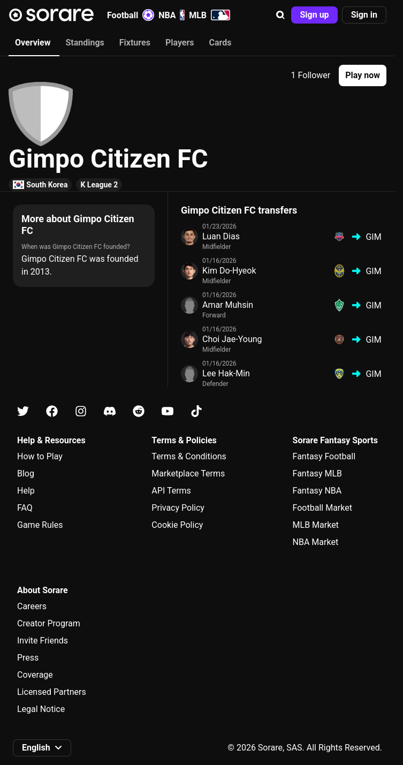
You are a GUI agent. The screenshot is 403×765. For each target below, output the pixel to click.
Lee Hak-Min (226, 373)
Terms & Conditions (188, 456)
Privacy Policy (177, 508)
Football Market (322, 508)
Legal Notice (41, 709)
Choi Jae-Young (232, 339)
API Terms (171, 491)
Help (26, 491)
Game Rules (40, 525)
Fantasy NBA (317, 491)
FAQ (25, 508)
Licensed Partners (51, 692)
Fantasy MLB (317, 473)
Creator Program (48, 623)
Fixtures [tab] (134, 42)
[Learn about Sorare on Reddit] (138, 411)
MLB (209, 15)
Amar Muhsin (227, 305)
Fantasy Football (324, 456)
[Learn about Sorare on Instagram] (81, 411)
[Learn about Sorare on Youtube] (167, 411)
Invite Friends (42, 640)
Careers (32, 606)
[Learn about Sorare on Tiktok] (196, 411)
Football (130, 15)
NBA (171, 15)
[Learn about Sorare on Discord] (110, 411)
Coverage (35, 675)
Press (28, 658)
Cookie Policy (177, 525)
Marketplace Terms (188, 473)
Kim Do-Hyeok (229, 271)
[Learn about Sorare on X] (23, 411)
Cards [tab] (220, 42)
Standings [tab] (84, 42)
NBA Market (316, 542)
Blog (25, 473)
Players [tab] (179, 42)
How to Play (40, 456)
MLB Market (316, 525)
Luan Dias (221, 236)
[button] (280, 15)
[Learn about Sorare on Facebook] (52, 411)
